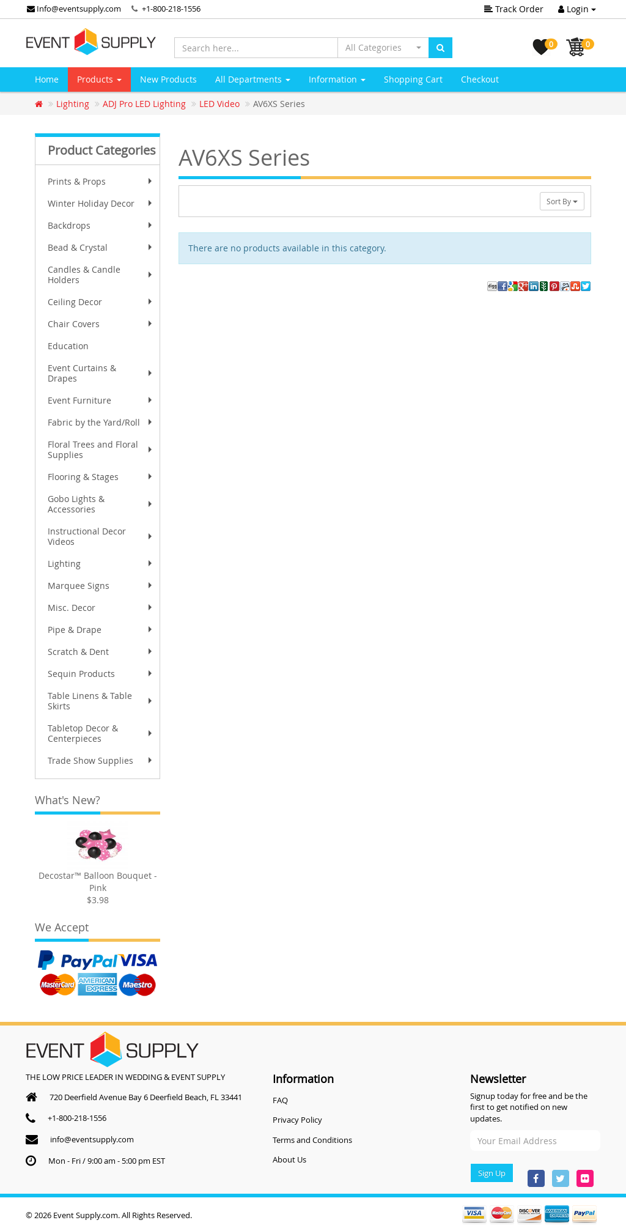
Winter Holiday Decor (101, 203)
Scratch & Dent (101, 651)
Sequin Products (101, 673)
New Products (168, 79)
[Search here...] (256, 47)
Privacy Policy (297, 1119)
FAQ (280, 1100)
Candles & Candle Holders (101, 275)
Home (47, 79)
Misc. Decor (101, 607)
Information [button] (337, 79)
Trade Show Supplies (101, 760)
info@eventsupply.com (92, 1139)
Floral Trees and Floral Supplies (101, 449)
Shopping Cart (413, 79)
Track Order (513, 9)
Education (68, 346)
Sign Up (492, 1172)
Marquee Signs (101, 585)
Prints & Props (101, 181)
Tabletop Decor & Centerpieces (101, 733)
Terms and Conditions (312, 1139)
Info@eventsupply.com (74, 8)
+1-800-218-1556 (171, 8)
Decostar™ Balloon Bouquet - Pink (98, 881)
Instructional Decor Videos (101, 536)
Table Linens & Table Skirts (101, 701)
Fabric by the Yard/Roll (101, 422)
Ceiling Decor (101, 302)
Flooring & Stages (101, 476)
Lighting (101, 563)
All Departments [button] (252, 79)
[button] (383, 47)
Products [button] (99, 79)
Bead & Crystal (101, 247)
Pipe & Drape (101, 629)
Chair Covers (101, 324)
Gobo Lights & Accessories (101, 504)
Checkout (480, 79)
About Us (289, 1159)
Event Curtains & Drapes (101, 373)
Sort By (562, 201)
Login (577, 9)
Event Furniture (101, 400)
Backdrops (101, 225)
